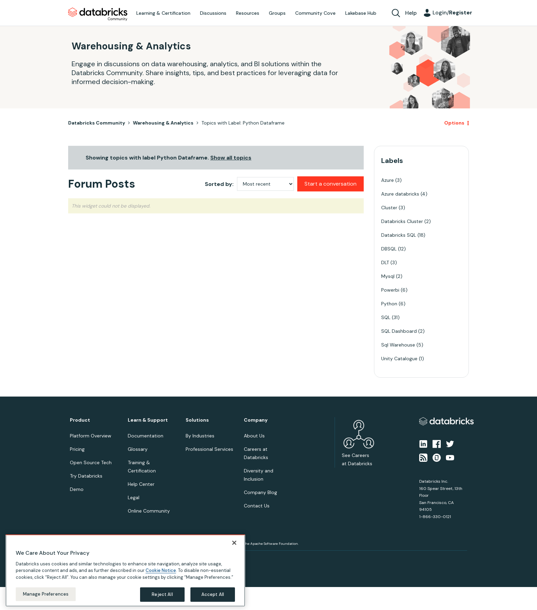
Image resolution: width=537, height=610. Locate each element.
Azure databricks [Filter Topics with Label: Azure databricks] (400, 194)
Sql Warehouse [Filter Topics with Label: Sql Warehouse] (398, 345)
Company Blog (260, 492)
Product (80, 420)
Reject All (162, 594)
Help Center (141, 484)
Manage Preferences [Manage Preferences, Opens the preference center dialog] (45, 594)
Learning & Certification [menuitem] (163, 13)
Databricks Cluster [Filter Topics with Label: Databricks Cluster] (402, 221)
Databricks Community (98, 14)
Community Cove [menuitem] (315, 13)
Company (255, 420)
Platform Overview (90, 436)
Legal (133, 497)
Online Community (149, 511)
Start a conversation (330, 183)
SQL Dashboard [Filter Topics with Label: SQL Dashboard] (399, 331)
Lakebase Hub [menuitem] (360, 13)
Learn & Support (148, 420)
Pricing (77, 449)
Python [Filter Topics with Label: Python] (389, 304)
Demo (77, 489)
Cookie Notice (161, 570)
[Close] (234, 542)
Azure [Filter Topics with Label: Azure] (387, 180)
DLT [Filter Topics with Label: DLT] (385, 262)
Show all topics (230, 157)
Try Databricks (86, 476)
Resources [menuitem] (247, 13)
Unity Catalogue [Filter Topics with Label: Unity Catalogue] (399, 358)
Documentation (145, 436)
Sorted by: (219, 184)
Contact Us (257, 506)
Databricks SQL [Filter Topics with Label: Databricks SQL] (398, 235)
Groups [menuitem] (277, 13)
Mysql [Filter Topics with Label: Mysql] (388, 276)
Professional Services (209, 449)
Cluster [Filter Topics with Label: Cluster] (389, 207)
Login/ (452, 12)
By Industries (200, 436)
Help (411, 12)
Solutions (197, 420)
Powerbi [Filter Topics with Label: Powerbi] (390, 290)
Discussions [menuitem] (213, 13)
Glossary (138, 449)
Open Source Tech (91, 462)
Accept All (212, 594)
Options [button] (454, 123)
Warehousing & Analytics (163, 123)
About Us (254, 436)
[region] (125, 571)
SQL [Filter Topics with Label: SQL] (385, 317)
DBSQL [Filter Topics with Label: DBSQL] (389, 249)
